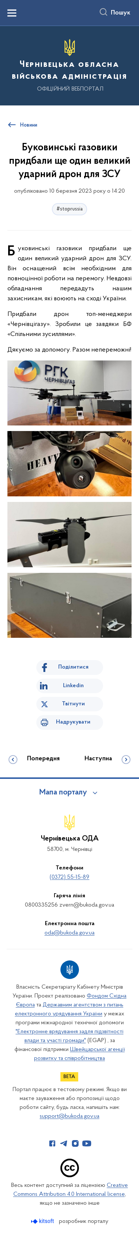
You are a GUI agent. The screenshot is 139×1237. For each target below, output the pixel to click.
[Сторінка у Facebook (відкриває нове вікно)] (52, 1143)
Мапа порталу (63, 793)
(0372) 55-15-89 (69, 877)
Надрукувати (73, 722)
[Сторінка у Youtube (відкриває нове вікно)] (86, 1143)
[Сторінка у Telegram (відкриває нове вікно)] (63, 1143)
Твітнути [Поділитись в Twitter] (73, 704)
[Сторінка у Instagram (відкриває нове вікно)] (75, 1143)
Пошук (120, 13)
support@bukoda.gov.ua (69, 1116)
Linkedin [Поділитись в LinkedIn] (73, 686)
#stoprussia (69, 209)
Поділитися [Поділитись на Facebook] (73, 667)
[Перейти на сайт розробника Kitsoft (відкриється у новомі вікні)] (43, 1221)
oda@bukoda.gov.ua (69, 933)
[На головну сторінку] (69, 64)
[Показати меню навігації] (12, 13)
